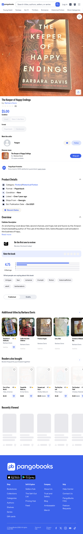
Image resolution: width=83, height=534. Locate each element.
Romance (44, 10)
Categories (12, 498)
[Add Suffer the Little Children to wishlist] (31, 320)
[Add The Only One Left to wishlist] (66, 369)
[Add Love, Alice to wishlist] (66, 320)
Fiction (18, 185)
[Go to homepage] (8, 4)
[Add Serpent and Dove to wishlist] (49, 369)
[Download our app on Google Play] (28, 477)
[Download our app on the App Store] (14, 477)
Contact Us (68, 493)
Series (9, 512)
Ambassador (49, 505)
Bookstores (12, 489)
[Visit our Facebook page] (56, 528)
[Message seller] (67, 143)
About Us (48, 489)
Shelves (10, 507)
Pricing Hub (31, 501)
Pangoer (17, 143)
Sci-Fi (26, 10)
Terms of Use (38, 528)
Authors (10, 503)
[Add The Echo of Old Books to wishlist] (14, 320)
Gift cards (11, 516)
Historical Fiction (57, 10)
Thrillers (35, 10)
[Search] (57, 4)
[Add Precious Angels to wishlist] (49, 320)
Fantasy (18, 10)
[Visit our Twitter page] (60, 528)
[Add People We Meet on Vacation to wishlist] (31, 369)
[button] (41, 179)
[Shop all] (75, 156)
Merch (47, 510)
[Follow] (76, 143)
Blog (46, 501)
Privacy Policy (48, 528)
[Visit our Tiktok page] (74, 528)
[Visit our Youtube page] (70, 528)
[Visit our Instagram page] (65, 528)
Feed (28, 505)
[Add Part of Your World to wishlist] (14, 369)
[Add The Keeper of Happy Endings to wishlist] (79, 16)
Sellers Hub (30, 489)
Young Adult (7, 10)
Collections (12, 493)
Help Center (68, 489)
